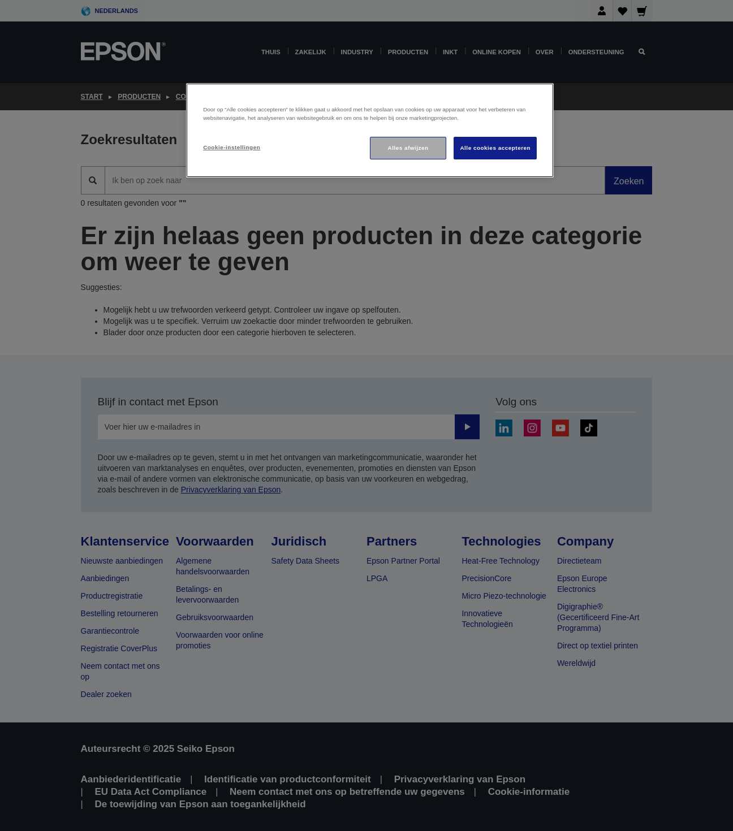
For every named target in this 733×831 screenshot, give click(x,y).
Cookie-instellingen (231, 147)
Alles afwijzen (408, 148)
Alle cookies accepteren (495, 148)
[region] (370, 130)
